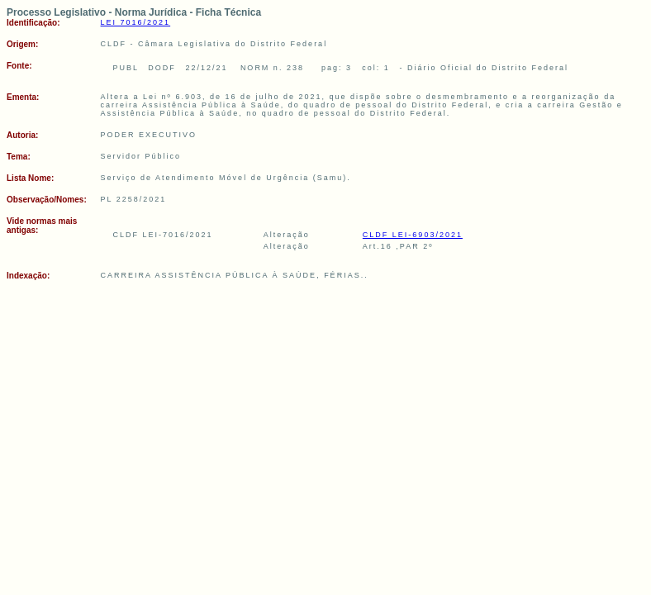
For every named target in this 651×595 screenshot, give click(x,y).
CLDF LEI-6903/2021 (413, 235)
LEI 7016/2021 (136, 22)
